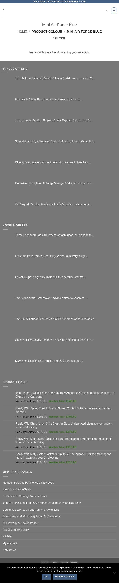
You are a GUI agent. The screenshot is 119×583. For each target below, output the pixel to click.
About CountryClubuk (16, 529)
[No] (114, 574)
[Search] (107, 10)
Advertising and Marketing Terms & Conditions (31, 516)
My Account (10, 543)
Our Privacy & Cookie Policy (20, 522)
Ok (46, 577)
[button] (5, 10)
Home (22, 31)
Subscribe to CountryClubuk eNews (25, 496)
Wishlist (7, 536)
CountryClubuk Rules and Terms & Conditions (31, 509)
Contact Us (9, 549)
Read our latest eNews (17, 489)
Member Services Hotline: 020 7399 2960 (28, 482)
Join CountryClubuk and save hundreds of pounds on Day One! (42, 502)
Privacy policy (64, 577)
